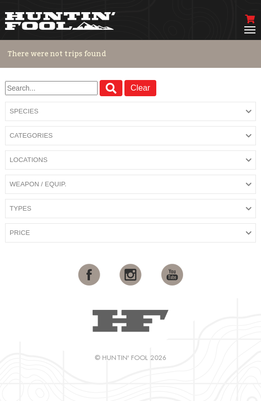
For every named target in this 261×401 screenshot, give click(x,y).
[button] (130, 111)
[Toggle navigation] (250, 30)
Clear (140, 88)
